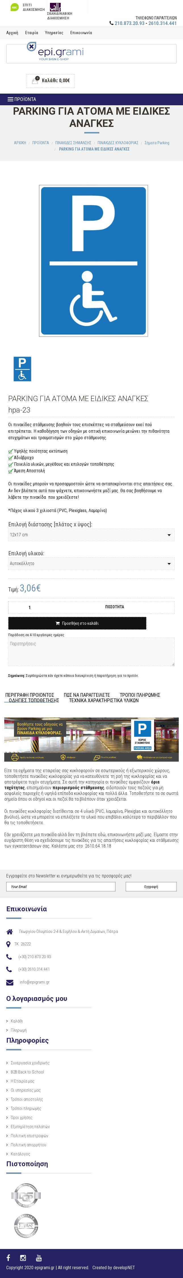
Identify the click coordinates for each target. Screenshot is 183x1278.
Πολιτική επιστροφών (29, 1135)
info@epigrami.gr (35, 982)
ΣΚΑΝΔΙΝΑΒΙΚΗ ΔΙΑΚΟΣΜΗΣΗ (59, 8)
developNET (124, 1267)
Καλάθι (17, 1021)
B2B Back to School (27, 1072)
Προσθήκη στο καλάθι (77, 623)
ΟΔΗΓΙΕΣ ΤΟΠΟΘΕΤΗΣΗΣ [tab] (34, 700)
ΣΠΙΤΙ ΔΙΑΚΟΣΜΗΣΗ (27, 7)
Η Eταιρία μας (23, 1081)
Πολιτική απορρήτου (28, 1144)
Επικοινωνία (81, 32)
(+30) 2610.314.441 (34, 969)
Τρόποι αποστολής (27, 1099)
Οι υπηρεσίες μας (26, 1090)
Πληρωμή (19, 1030)
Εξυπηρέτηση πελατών (30, 1126)
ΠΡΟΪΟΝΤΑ (22, 99)
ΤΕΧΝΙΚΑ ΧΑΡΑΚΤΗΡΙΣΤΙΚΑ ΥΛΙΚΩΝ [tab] (104, 700)
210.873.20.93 (129, 23)
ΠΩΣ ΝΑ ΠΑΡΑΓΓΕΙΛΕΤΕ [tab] (87, 695)
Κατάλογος (20, 1154)
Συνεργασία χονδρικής (30, 1062)
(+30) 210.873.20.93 (34, 956)
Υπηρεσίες (54, 32)
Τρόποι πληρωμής (26, 1108)
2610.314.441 (162, 23)
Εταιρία (31, 32)
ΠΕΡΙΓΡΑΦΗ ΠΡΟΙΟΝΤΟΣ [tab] (29, 695)
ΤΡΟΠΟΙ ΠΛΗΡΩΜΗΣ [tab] (140, 695)
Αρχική (12, 32)
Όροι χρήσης (22, 1117)
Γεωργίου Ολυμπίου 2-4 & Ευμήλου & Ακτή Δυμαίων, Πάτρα (68, 931)
